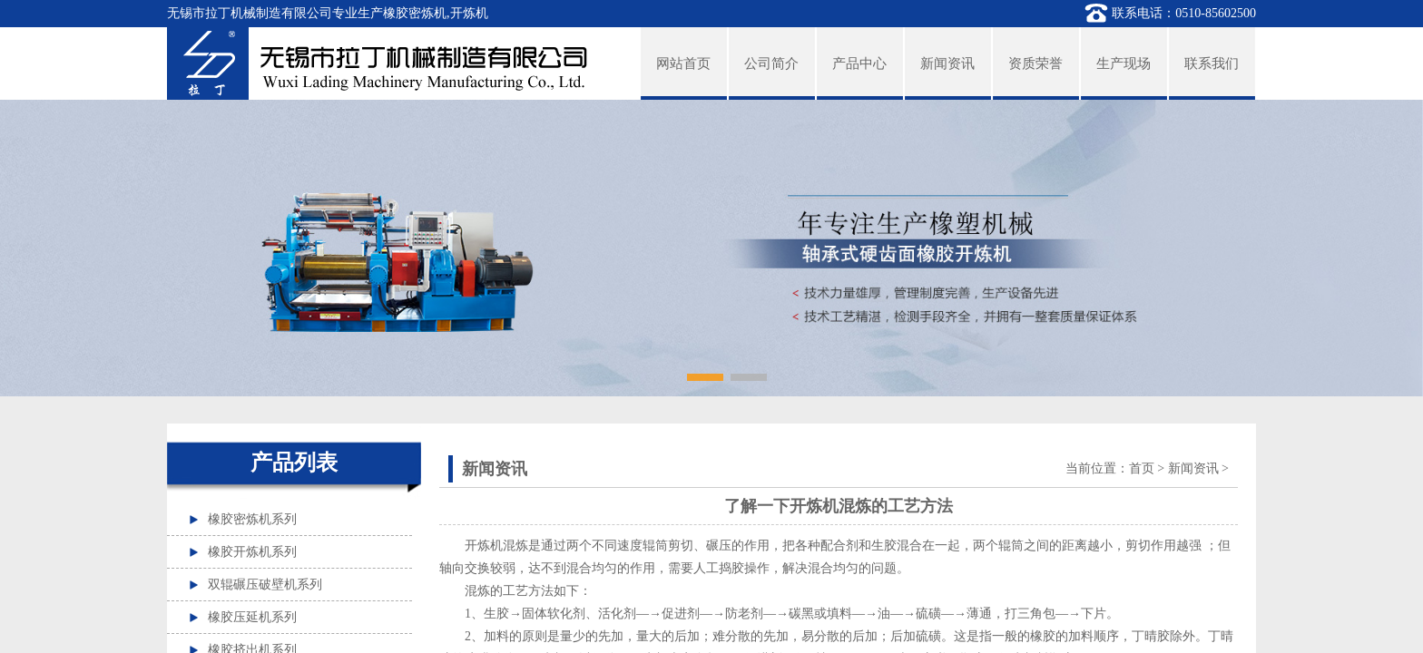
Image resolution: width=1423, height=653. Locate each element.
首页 (1141, 468)
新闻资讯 (1193, 468)
